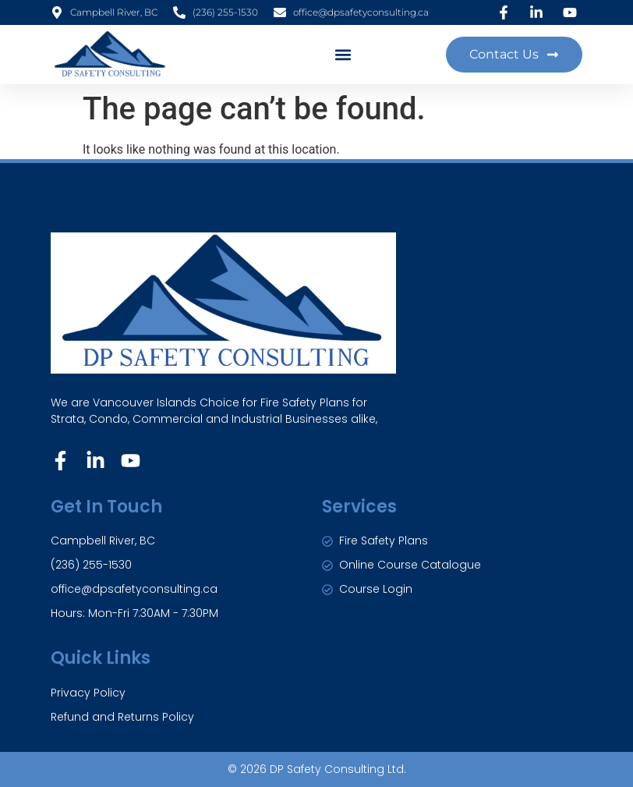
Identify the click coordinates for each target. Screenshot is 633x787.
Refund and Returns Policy (122, 717)
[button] (343, 54)
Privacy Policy (88, 692)
